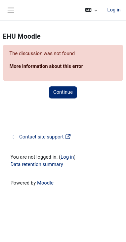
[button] (91, 10)
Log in (114, 10)
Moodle (45, 183)
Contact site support (40, 137)
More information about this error (46, 66)
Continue (63, 92)
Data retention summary (36, 164)
